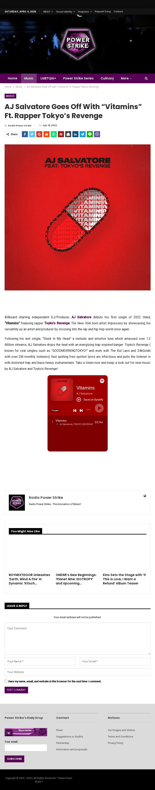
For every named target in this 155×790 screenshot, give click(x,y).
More (125, 78)
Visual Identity (64, 11)
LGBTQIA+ (48, 78)
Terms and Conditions (120, 736)
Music (28, 78)
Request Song (103, 11)
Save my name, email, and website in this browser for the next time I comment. (54, 681)
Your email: (26, 744)
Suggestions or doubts (69, 736)
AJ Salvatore (81, 317)
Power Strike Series (78, 78)
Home (12, 78)
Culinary (107, 78)
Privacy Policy (115, 742)
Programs (83, 11)
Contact (118, 11)
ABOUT (46, 11)
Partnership (62, 742)
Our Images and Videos (121, 730)
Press (59, 730)
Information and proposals (71, 749)
